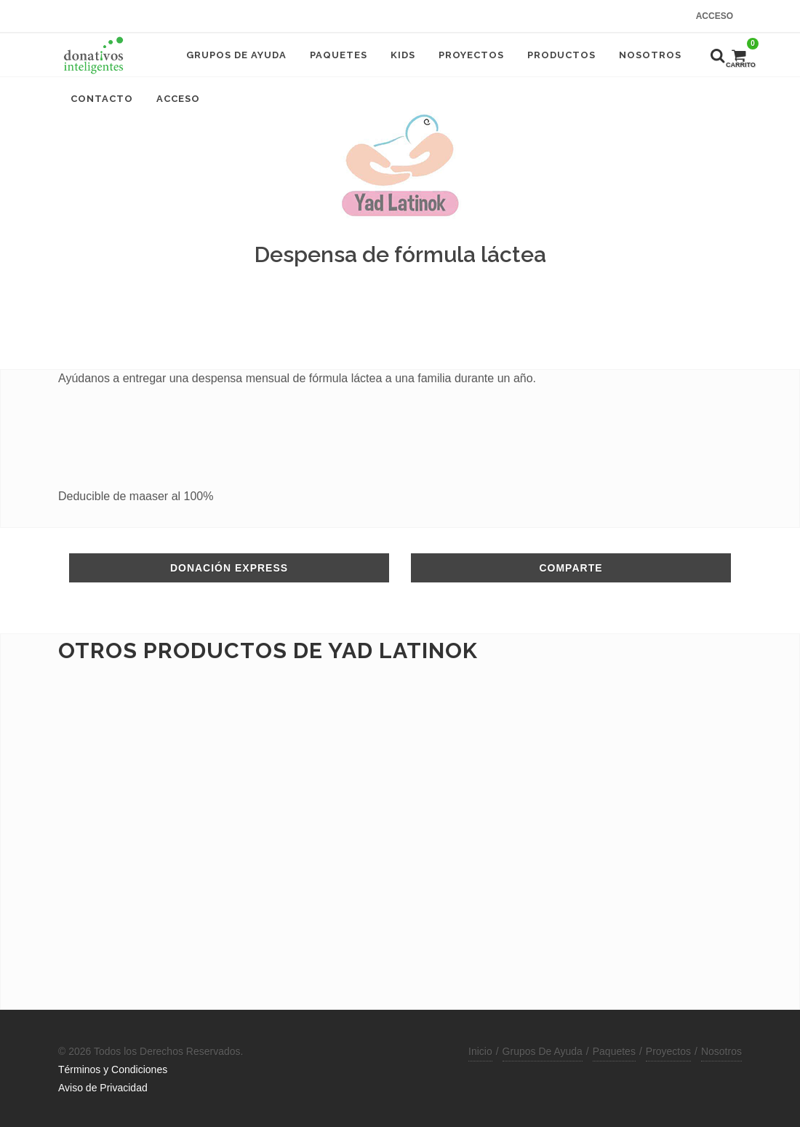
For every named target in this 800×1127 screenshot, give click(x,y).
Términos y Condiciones (112, 1069)
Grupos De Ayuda (543, 1051)
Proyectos (668, 1051)
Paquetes (614, 1051)
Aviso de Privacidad (103, 1088)
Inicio (480, 1051)
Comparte (570, 568)
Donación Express (229, 568)
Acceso (714, 16)
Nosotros (721, 1051)
